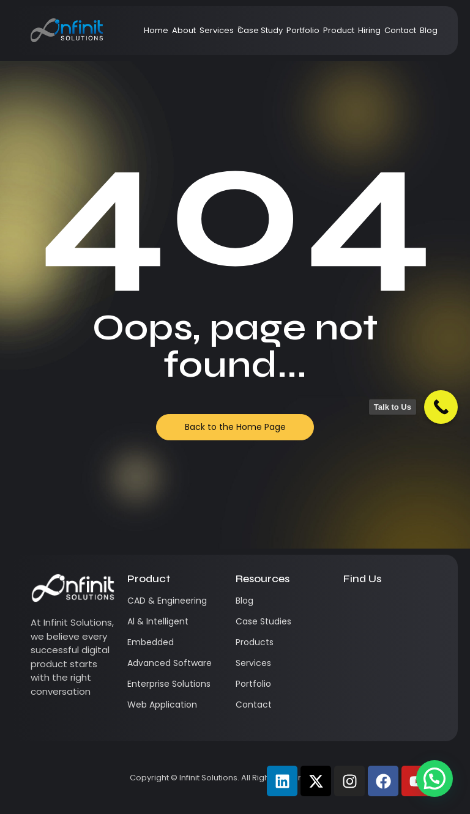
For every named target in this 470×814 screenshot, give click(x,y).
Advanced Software (169, 662)
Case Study (260, 29)
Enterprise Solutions (169, 683)
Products (255, 641)
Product (338, 29)
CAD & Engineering (167, 600)
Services (218, 29)
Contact (400, 29)
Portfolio (302, 29)
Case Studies (263, 621)
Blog (429, 29)
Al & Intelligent (157, 621)
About (184, 29)
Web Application (162, 704)
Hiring (369, 29)
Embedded (150, 641)
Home (156, 29)
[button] (434, 778)
